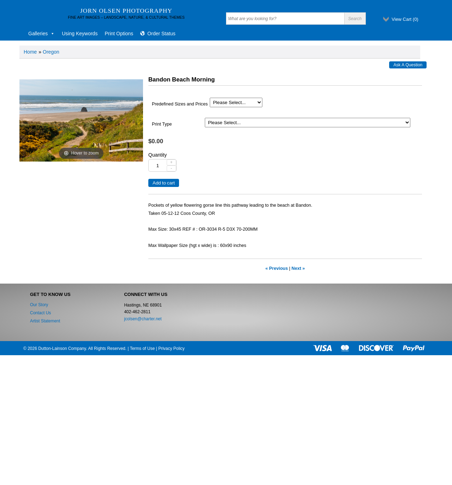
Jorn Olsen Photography (126, 10)
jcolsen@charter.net (142, 318)
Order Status (161, 33)
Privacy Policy (171, 348)
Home (30, 52)
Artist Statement (45, 321)
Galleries (41, 33)
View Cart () (405, 19)
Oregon (51, 52)
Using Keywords (79, 33)
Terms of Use (142, 348)
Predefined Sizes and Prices (180, 104)
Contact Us (40, 312)
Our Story (39, 304)
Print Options (119, 33)
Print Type (162, 124)
